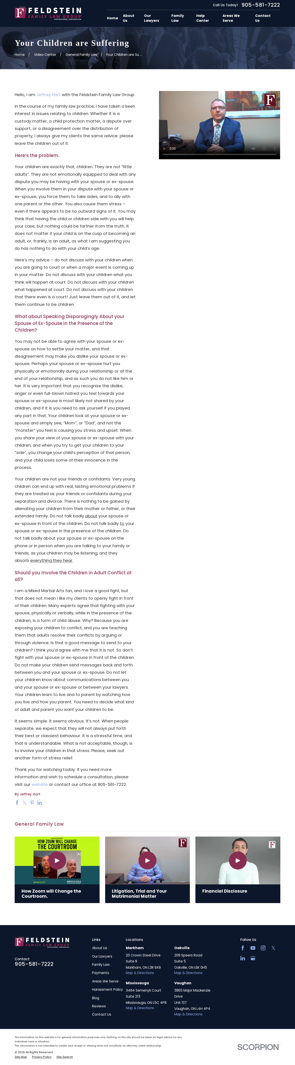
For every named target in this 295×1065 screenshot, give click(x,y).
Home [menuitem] (112, 18)
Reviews (99, 1006)
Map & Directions (140, 972)
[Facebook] (242, 948)
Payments (100, 972)
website (40, 784)
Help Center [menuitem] (202, 18)
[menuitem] (21, 1057)
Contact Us (101, 1014)
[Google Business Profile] (253, 958)
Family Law (101, 964)
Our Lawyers (102, 956)
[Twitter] (273, 948)
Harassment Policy (107, 989)
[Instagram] (263, 948)
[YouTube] (253, 948)
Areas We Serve (105, 981)
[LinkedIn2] (242, 958)
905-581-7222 (260, 5)
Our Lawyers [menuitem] (151, 18)
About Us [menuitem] (128, 18)
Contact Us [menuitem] (263, 18)
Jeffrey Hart (48, 94)
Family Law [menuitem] (177, 18)
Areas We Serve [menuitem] (231, 18)
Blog (95, 998)
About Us (99, 948)
